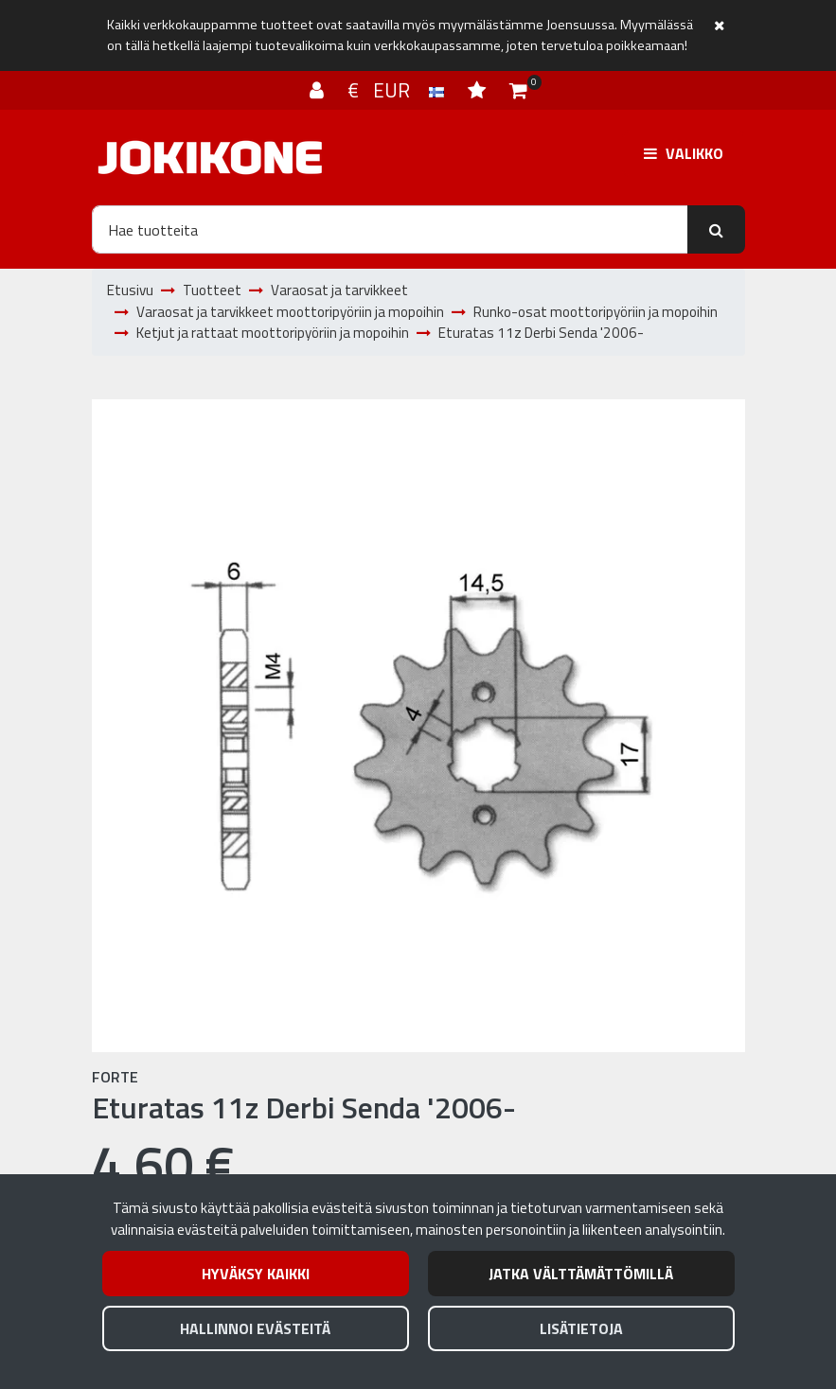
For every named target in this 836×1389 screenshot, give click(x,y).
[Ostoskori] (518, 90)
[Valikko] (683, 153)
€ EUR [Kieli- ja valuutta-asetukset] (398, 90)
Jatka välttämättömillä (581, 1273)
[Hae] (390, 229)
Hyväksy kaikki (256, 1273)
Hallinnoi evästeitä (255, 1328)
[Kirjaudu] (319, 90)
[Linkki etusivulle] (210, 157)
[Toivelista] (479, 90)
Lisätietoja (581, 1328)
